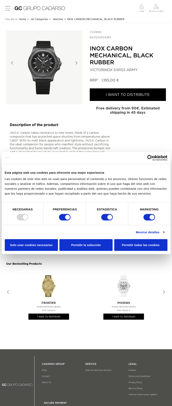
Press (44, 370)
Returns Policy (136, 388)
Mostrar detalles (148, 232)
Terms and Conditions (139, 376)
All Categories (39, 19)
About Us (46, 382)
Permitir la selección (86, 245)
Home (22, 19)
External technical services (98, 370)
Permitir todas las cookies (141, 245)
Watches (58, 19)
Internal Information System (143, 394)
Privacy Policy (135, 382)
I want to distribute (48, 316)
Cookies (132, 370)
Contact (46, 376)
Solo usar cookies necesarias (31, 245)
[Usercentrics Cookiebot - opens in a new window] (149, 158)
